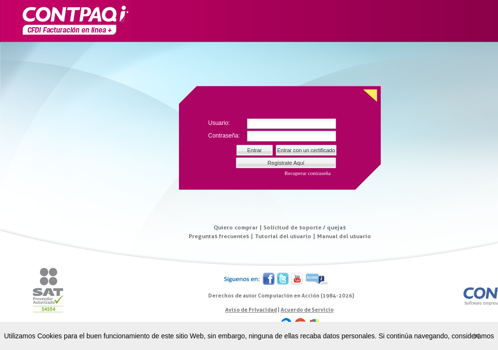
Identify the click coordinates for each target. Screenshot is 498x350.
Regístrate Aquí (285, 163)
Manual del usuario (344, 236)
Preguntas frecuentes (219, 236)
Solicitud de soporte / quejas (305, 227)
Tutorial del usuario (283, 236)
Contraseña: (224, 135)
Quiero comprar (235, 227)
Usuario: (219, 123)
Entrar (254, 150)
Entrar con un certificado (306, 150)
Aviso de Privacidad (251, 309)
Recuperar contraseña (308, 173)
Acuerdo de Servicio (307, 309)
